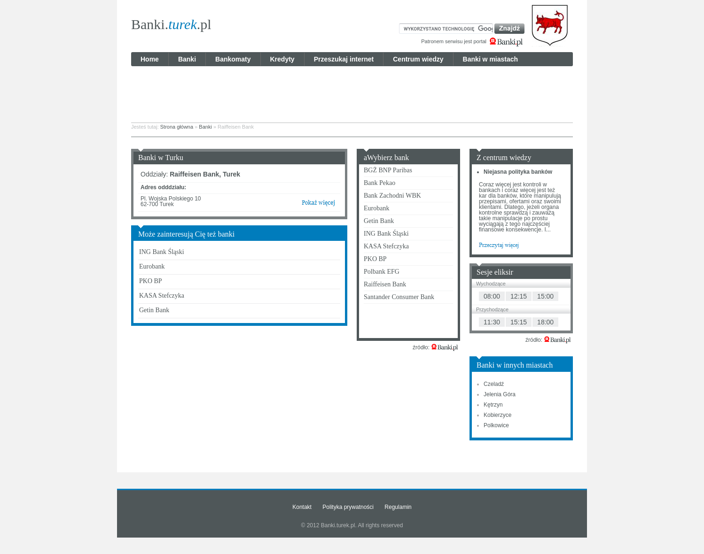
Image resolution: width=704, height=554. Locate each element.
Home (150, 59)
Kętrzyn (493, 404)
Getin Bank (154, 310)
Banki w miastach (490, 59)
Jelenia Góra (500, 394)
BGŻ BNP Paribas (388, 170)
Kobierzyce (497, 415)
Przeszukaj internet (344, 59)
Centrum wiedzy (418, 59)
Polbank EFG (381, 271)
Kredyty (282, 59)
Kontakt (302, 507)
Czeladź (494, 384)
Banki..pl (171, 24)
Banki (187, 59)
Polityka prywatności (348, 507)
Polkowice (496, 425)
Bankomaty (232, 59)
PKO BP (150, 281)
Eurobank (151, 266)
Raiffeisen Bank (385, 284)
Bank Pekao (379, 182)
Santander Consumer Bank (399, 296)
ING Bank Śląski (161, 251)
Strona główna (176, 127)
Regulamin (397, 507)
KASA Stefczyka (161, 295)
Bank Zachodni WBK (392, 195)
